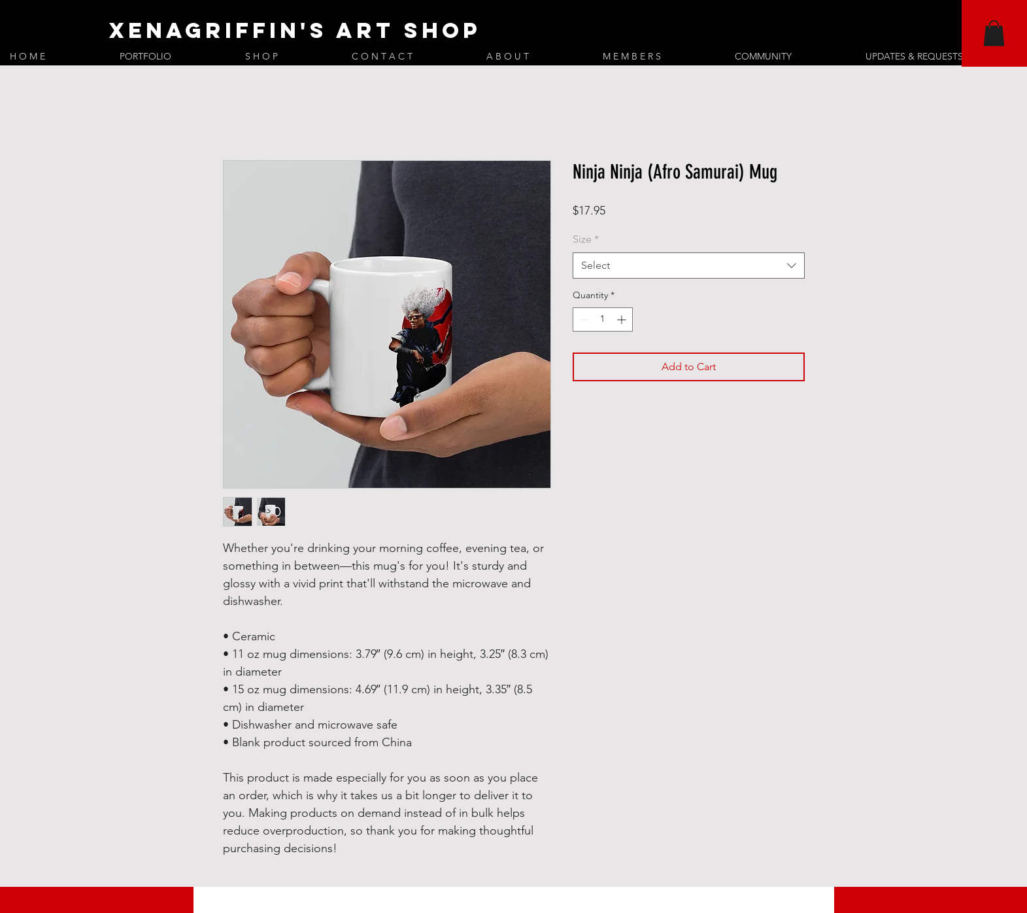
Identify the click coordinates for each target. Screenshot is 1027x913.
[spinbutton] (603, 319)
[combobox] (689, 265)
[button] (994, 33)
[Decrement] (583, 319)
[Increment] (623, 319)
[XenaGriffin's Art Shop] (452, 31)
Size (586, 239)
